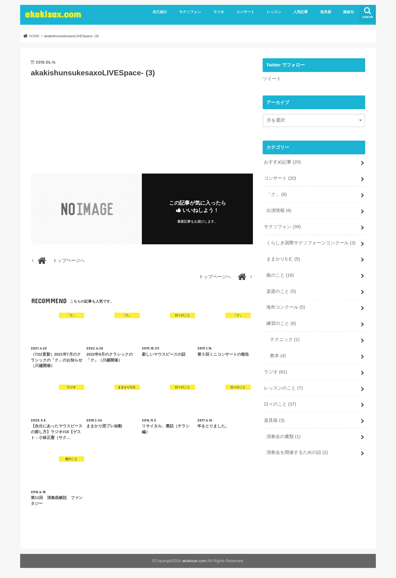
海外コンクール (285, 307)
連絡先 (348, 12)
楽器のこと (281, 291)
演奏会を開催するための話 (297, 452)
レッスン (274, 12)
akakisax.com (53, 14)
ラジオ (218, 12)
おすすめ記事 (282, 162)
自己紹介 (160, 12)
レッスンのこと (283, 388)
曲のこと (280, 275)
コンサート (245, 12)
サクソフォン (190, 12)
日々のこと (280, 404)
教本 (278, 355)
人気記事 (300, 12)
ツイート (272, 78)
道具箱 (325, 12)
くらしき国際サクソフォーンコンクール (310, 242)
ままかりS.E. (283, 259)
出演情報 (278, 210)
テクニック (285, 339)
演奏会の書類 (283, 436)
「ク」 (276, 194)
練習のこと (281, 323)
